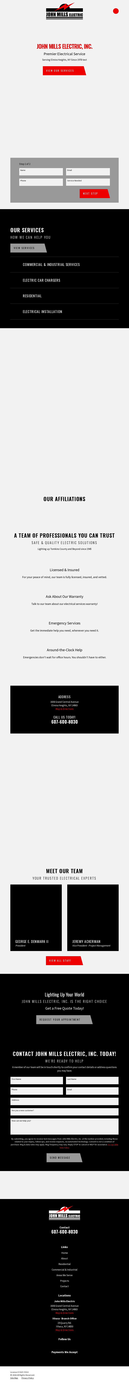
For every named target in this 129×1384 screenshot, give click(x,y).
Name (22, 170)
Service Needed (74, 180)
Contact (64, 1286)
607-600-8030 (64, 721)
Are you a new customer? (23, 1110)
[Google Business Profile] (55, 1345)
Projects (64, 1280)
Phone (23, 180)
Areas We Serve (64, 1275)
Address (15, 1100)
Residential (65, 1264)
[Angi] (73, 1345)
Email (69, 170)
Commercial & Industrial (64, 1269)
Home (64, 1252)
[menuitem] (14, 1378)
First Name (16, 1079)
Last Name (71, 1079)
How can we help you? (21, 1121)
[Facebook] (64, 1345)
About (64, 1258)
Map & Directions (65, 709)
